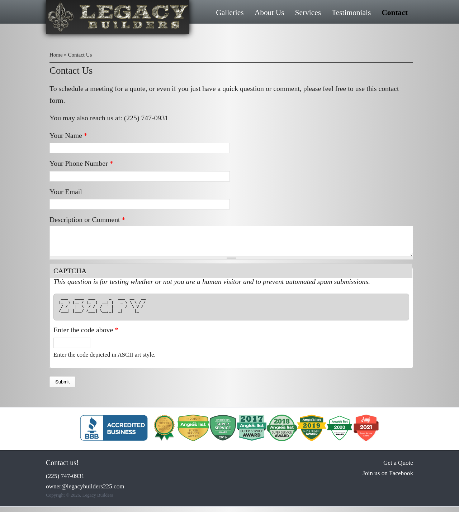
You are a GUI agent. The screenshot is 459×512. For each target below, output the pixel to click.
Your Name (68, 135)
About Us (269, 12)
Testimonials (351, 12)
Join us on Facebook (388, 478)
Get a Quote (398, 468)
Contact (395, 12)
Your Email (65, 191)
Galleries (229, 12)
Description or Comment (87, 219)
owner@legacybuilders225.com (85, 491)
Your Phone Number (81, 163)
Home (56, 55)
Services (308, 12)
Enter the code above (85, 335)
